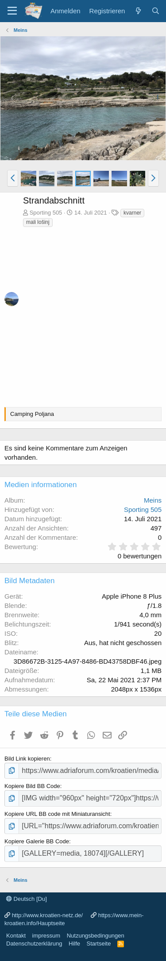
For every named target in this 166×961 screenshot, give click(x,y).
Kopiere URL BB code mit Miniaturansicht (57, 814)
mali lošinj (38, 222)
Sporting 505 (46, 212)
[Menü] (12, 11)
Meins (153, 500)
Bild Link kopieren (27, 758)
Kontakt (16, 935)
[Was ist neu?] (138, 11)
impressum (46, 935)
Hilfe (74, 943)
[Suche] (155, 11)
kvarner (132, 213)
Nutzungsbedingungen (95, 935)
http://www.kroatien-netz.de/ (47, 915)
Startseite (98, 943)
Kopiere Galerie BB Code (36, 841)
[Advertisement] (83, 315)
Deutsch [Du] (26, 899)
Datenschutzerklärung (34, 943)
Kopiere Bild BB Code (32, 786)
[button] (12, 178)
